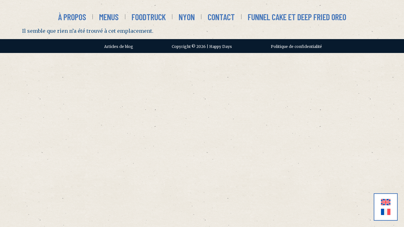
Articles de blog (118, 46)
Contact (221, 17)
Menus (109, 17)
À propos (72, 17)
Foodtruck (149, 17)
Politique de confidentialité (296, 46)
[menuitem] (386, 202)
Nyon (187, 17)
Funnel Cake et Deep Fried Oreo (297, 17)
